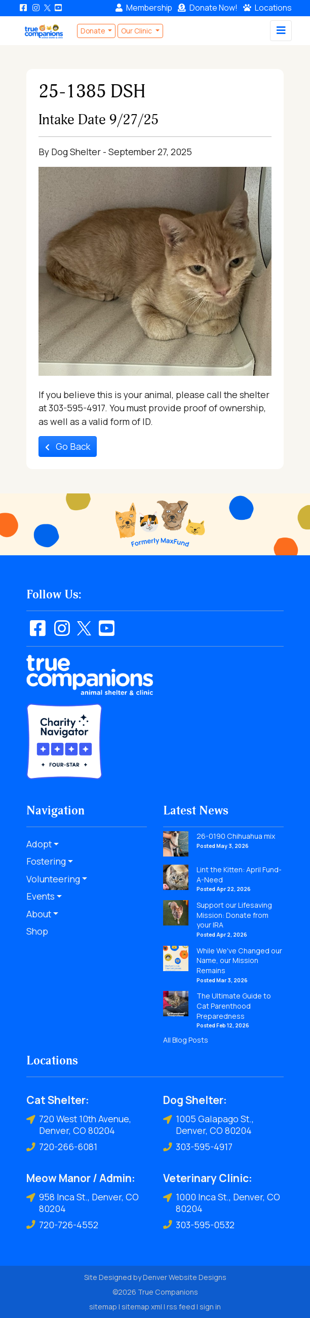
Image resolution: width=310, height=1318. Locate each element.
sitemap (103, 1306)
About (38, 914)
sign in (210, 1306)
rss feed (181, 1306)
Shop (37, 931)
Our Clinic (137, 30)
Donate (208, 7)
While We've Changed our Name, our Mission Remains (239, 960)
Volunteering (53, 879)
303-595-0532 (199, 1225)
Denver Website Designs (184, 1277)
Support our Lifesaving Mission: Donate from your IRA (234, 915)
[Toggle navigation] (281, 30)
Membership (143, 7)
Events (40, 896)
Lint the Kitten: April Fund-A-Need (239, 874)
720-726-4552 (62, 1225)
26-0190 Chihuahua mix (236, 836)
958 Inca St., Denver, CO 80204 (82, 1203)
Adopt (39, 844)
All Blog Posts (185, 1040)
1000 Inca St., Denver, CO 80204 (221, 1203)
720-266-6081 (61, 1147)
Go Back (67, 446)
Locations (267, 7)
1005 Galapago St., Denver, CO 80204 (208, 1124)
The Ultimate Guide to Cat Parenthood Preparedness (234, 1005)
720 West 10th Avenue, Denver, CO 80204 (78, 1124)
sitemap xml (142, 1306)
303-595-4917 (197, 1147)
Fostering (46, 861)
